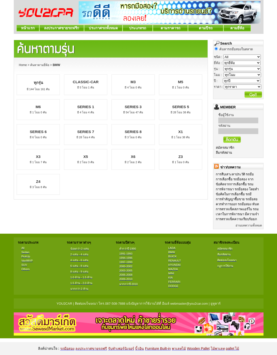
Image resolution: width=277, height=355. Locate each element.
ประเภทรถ (137, 28)
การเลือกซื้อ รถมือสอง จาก (235, 179)
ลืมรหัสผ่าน (224, 152)
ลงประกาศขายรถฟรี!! (61, 28)
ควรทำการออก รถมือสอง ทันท (237, 204)
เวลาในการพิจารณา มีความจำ (237, 214)
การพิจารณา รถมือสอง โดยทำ (237, 189)
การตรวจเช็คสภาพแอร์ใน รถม (237, 209)
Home (23, 65)
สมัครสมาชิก (225, 147)
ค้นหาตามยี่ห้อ (39, 65)
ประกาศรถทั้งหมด (103, 28)
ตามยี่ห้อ (237, 28)
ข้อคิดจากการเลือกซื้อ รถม (235, 184)
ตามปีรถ (206, 28)
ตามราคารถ (170, 28)
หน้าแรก (28, 28)
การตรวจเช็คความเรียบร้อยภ (236, 219)
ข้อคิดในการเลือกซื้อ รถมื (234, 194)
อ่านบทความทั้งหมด (249, 225)
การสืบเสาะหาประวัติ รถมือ (235, 174)
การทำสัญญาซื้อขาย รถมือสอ (237, 199)
